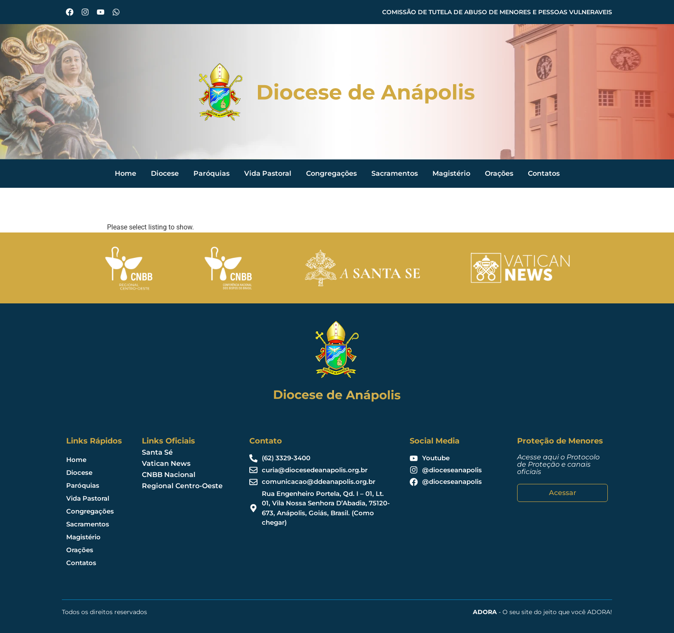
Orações (499, 173)
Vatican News (166, 463)
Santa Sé (157, 452)
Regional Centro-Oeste (182, 486)
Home (125, 173)
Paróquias (211, 173)
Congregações (331, 173)
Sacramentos (394, 173)
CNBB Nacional (169, 475)
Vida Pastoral (267, 173)
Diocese (165, 173)
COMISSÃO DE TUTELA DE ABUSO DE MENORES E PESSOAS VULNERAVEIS (497, 12)
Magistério (451, 173)
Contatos (544, 173)
